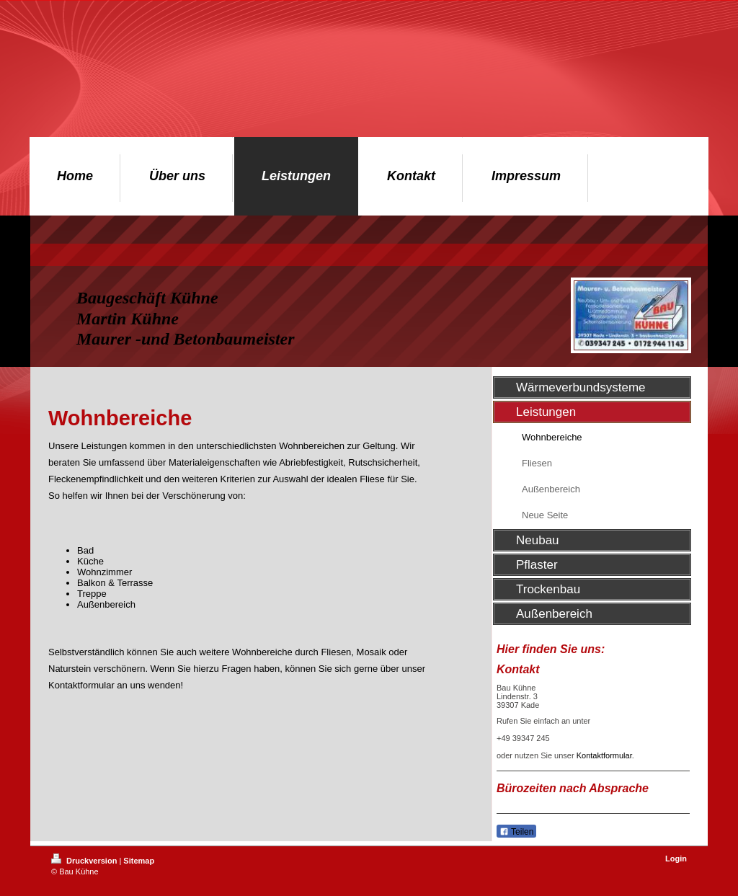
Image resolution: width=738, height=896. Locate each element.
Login (676, 858)
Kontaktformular (604, 755)
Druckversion (85, 860)
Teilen (516, 832)
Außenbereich (106, 604)
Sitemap (138, 860)
